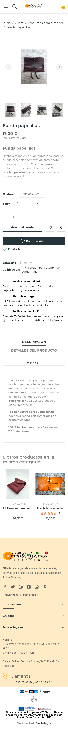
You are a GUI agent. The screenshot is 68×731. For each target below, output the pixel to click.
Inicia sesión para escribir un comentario (41, 269)
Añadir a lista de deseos (50, 227)
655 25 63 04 (24, 682)
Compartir (20, 263)
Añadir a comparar (61, 227)
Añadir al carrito (22, 227)
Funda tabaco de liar (50, 508)
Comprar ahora (34, 241)
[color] (28, 203)
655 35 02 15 (43, 682)
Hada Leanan (17, 504)
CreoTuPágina (43, 723)
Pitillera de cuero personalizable (18, 508)
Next (59, 67)
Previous (8, 67)
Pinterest (30, 263)
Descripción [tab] (34, 342)
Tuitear (25, 263)
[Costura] (32, 194)
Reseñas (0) (34, 363)
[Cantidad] (13, 217)
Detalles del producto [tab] (34, 350)
